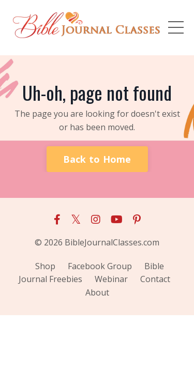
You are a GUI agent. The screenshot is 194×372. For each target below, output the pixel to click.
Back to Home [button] (97, 159)
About (97, 292)
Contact (155, 279)
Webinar (111, 279)
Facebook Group (100, 266)
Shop (45, 266)
